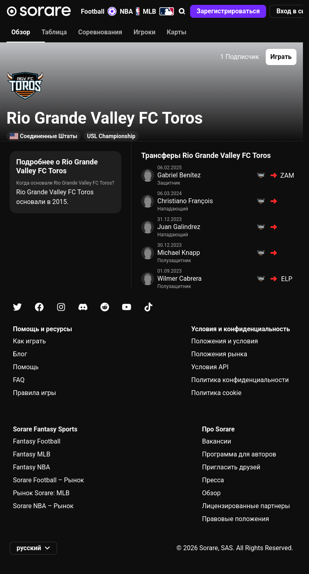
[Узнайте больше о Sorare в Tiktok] (148, 307)
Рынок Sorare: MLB (41, 493)
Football (98, 11)
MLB (158, 11)
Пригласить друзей (231, 467)
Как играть (29, 341)
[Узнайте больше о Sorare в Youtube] (126, 307)
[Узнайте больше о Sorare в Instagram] (61, 307)
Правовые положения (235, 519)
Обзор (211, 493)
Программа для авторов (239, 454)
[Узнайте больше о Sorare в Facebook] (39, 307)
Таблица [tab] (54, 32)
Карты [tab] (176, 32)
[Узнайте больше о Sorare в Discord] (83, 307)
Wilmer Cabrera (179, 278)
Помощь (25, 367)
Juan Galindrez (178, 227)
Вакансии (216, 441)
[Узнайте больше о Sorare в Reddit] (104, 307)
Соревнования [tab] (100, 32)
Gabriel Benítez (179, 175)
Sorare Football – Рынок (48, 480)
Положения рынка (219, 354)
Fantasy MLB (31, 454)
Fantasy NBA (31, 467)
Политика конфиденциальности (240, 380)
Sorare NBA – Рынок (43, 506)
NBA (130, 11)
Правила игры (34, 393)
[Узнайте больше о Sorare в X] (17, 307)
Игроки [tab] (144, 32)
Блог (20, 354)
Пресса (213, 480)
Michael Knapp (178, 253)
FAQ (19, 380)
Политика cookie (216, 393)
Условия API (210, 367)
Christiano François (185, 201)
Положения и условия (224, 341)
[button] (182, 11)
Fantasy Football (36, 441)
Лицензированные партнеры (246, 506)
